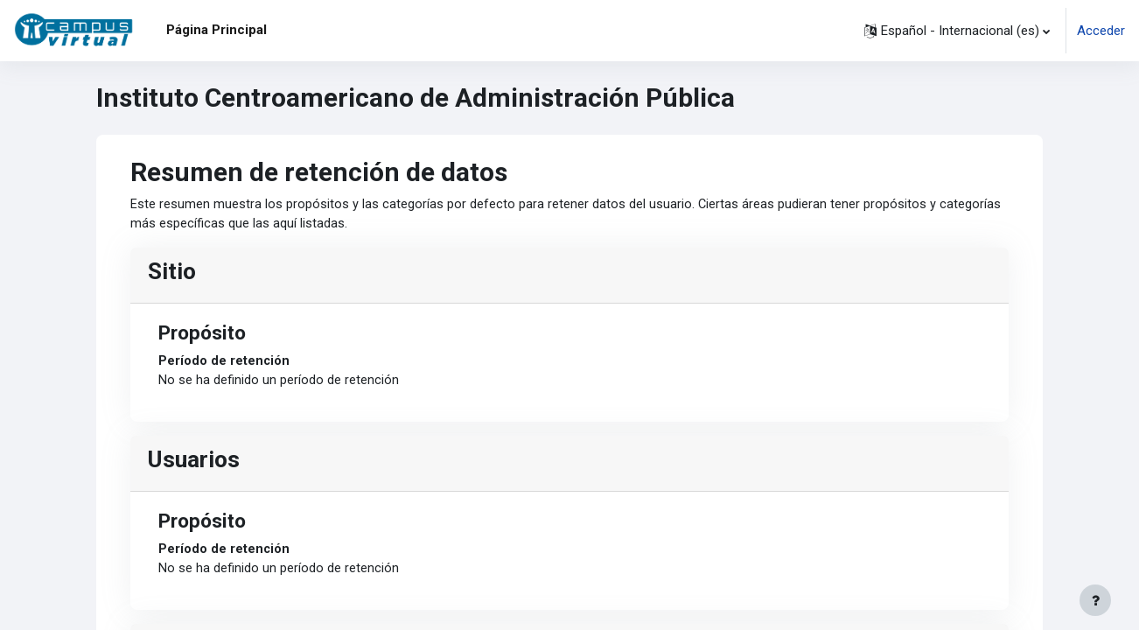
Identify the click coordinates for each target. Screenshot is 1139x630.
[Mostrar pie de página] (1095, 600)
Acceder (1101, 30)
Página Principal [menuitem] (216, 30)
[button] (957, 30)
